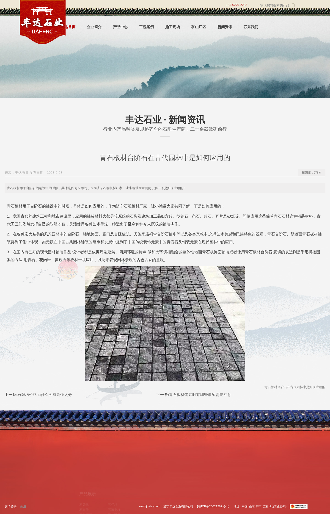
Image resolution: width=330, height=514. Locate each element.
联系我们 (251, 27)
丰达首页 (68, 27)
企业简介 (94, 27)
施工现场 (172, 27)
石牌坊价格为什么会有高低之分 (44, 394)
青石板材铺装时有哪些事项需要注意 (200, 394)
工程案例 (146, 27)
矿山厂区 (198, 27)
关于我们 (29, 468)
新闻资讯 (224, 27)
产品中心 (120, 27)
